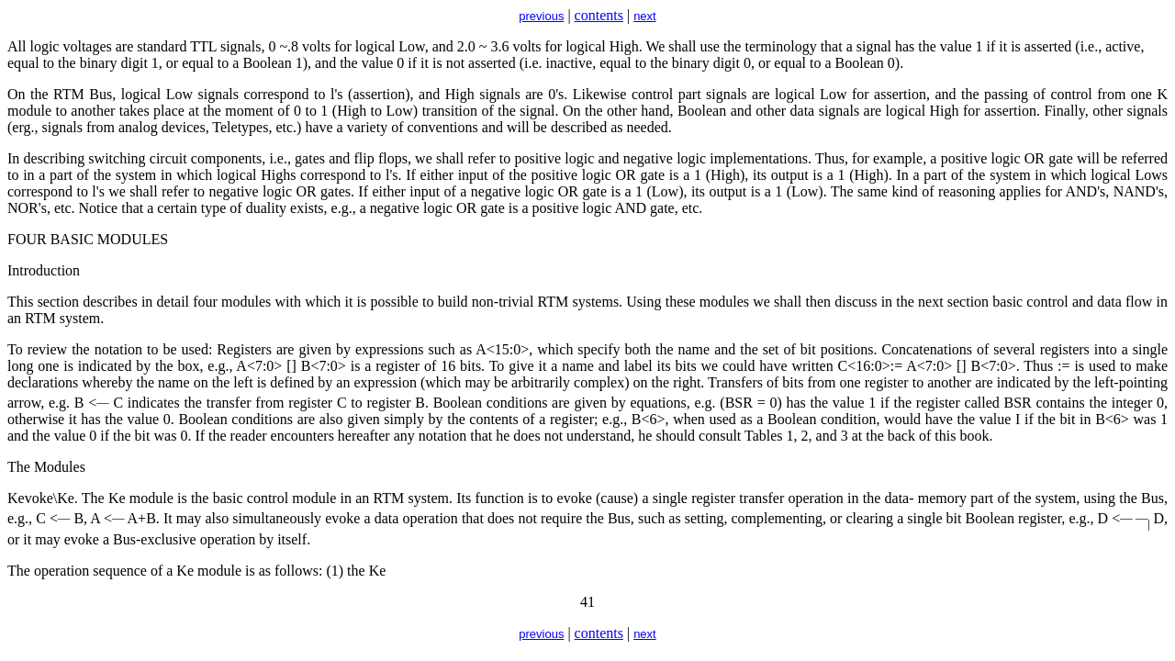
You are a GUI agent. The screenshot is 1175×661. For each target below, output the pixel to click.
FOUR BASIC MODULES (87, 239)
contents (599, 15)
